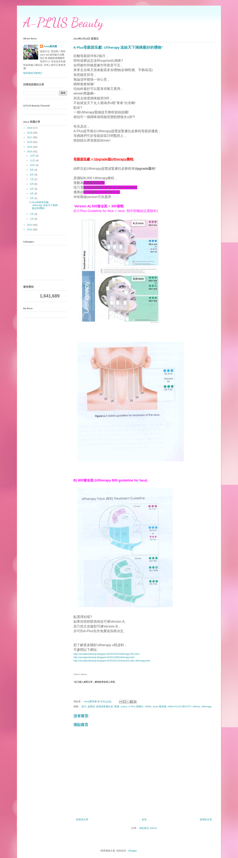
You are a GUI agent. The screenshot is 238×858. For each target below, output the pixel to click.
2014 (30, 151)
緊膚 (116, 706)
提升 (83, 706)
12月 (33, 155)
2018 (30, 132)
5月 (32, 188)
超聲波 (91, 706)
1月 (32, 218)
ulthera (196, 706)
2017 (30, 137)
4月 (32, 193)
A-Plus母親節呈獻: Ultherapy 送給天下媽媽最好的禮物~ (43, 205)
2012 (30, 229)
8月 (32, 174)
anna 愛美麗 (159, 706)
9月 (32, 169)
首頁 (144, 819)
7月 (32, 179)
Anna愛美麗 (50, 46)
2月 (32, 214)
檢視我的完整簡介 (33, 73)
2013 (30, 224)
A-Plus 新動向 (136, 706)
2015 (30, 146)
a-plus (124, 706)
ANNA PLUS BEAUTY (179, 706)
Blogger (132, 850)
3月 (32, 198)
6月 (32, 184)
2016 (30, 142)
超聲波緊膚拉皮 (104, 706)
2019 (30, 127)
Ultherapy (206, 706)
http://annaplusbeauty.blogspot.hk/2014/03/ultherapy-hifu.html (106, 653)
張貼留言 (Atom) (148, 828)
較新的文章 (82, 819)
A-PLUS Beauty (63, 22)
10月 (33, 165)
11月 (33, 160)
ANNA (148, 706)
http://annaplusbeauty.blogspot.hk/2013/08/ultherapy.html (103, 657)
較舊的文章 (206, 819)
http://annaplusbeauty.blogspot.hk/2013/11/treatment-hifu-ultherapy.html (111, 660)
